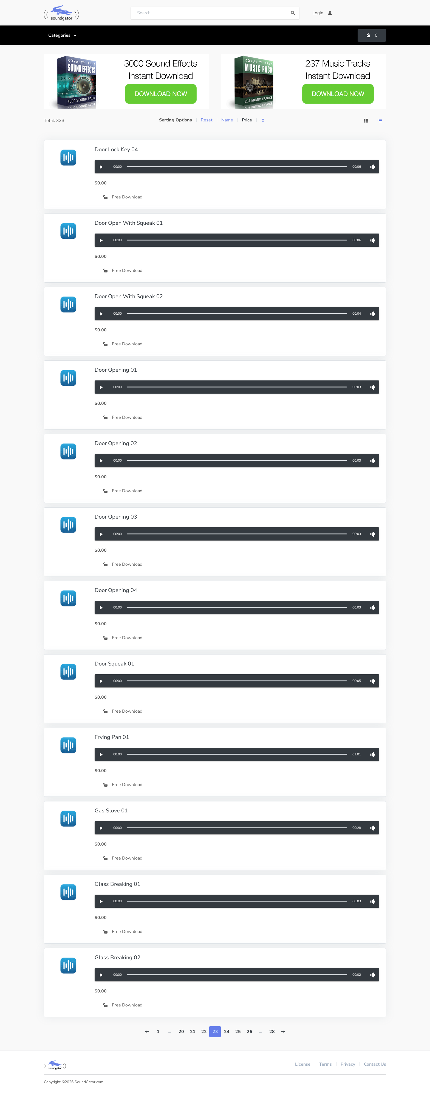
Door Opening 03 (116, 516)
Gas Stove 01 (111, 810)
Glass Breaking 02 (117, 957)
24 (227, 1032)
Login (322, 13)
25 (238, 1032)
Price (247, 120)
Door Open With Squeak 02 (129, 296)
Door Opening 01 (116, 370)
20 (181, 1032)
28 (272, 1032)
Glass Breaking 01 (117, 884)
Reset (207, 120)
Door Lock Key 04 (116, 149)
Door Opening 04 (116, 590)
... (169, 1032)
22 (204, 1032)
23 (215, 1032)
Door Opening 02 (116, 443)
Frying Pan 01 (112, 737)
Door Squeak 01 (114, 663)
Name (227, 120)
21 (193, 1032)
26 (249, 1032)
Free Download (122, 197)
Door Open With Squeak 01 (129, 223)
